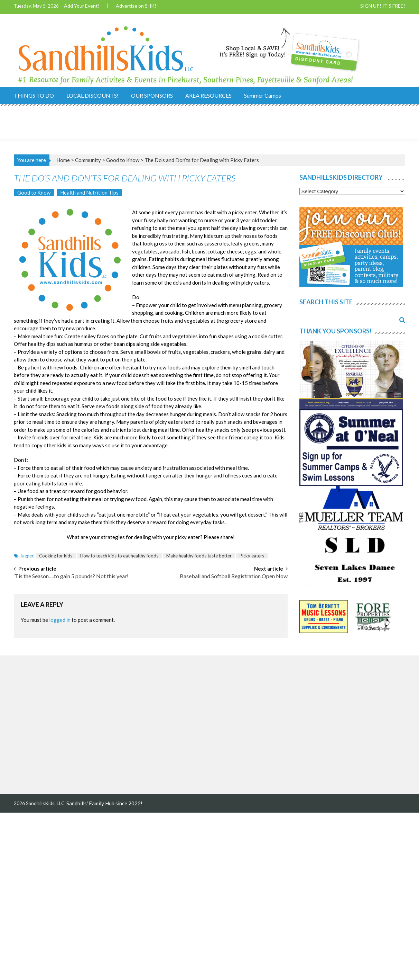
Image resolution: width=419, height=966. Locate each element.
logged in (60, 620)
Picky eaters (252, 555)
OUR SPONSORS (152, 95)
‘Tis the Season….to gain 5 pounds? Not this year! (71, 576)
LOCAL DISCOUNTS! (92, 95)
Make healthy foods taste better (199, 555)
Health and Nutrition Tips (89, 192)
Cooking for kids (55, 555)
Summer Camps (262, 95)
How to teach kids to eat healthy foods (119, 555)
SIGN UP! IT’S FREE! (382, 5)
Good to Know (122, 160)
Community (88, 160)
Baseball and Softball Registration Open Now (234, 576)
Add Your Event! (82, 5)
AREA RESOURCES (208, 95)
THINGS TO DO (34, 95)
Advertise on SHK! (136, 5)
